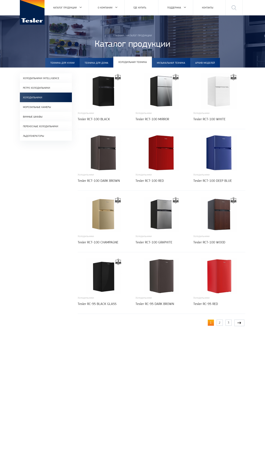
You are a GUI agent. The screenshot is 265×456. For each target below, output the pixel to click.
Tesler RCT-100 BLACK (94, 119)
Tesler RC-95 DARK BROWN (154, 304)
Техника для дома (96, 62)
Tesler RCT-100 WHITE (209, 119)
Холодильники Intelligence (41, 78)
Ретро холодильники (36, 87)
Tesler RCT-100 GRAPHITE (153, 242)
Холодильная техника (132, 61)
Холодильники (32, 97)
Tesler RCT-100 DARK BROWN (99, 181)
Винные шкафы (32, 116)
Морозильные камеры (37, 107)
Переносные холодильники (40, 126)
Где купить (139, 7)
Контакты (207, 7)
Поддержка (174, 7)
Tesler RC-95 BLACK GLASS (97, 304)
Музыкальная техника (171, 62)
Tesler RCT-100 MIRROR (152, 119)
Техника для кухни (62, 62)
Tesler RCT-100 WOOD (209, 242)
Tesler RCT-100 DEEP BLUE (212, 181)
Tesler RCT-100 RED (149, 181)
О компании (105, 7)
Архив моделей (205, 62)
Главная (118, 35)
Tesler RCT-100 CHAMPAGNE (98, 242)
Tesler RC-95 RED (205, 304)
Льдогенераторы (33, 135)
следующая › (239, 323)
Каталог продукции (65, 7)
